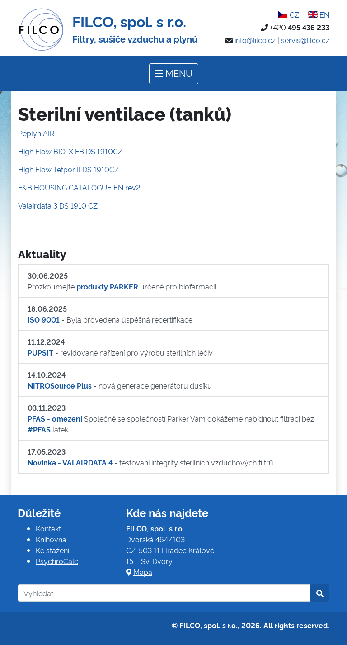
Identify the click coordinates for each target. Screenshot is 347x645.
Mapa (142, 572)
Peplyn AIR (36, 133)
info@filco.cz (255, 40)
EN (318, 14)
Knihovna (51, 539)
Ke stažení (52, 550)
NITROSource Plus (60, 385)
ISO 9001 (44, 319)
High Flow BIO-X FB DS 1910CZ (70, 151)
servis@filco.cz (305, 40)
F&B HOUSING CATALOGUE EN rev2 (79, 187)
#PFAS (39, 429)
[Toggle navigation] (173, 73)
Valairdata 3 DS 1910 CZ (58, 205)
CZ (288, 14)
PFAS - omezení (55, 418)
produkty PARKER (107, 286)
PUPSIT (40, 352)
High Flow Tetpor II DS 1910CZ (68, 169)
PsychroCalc (57, 561)
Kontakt (48, 528)
